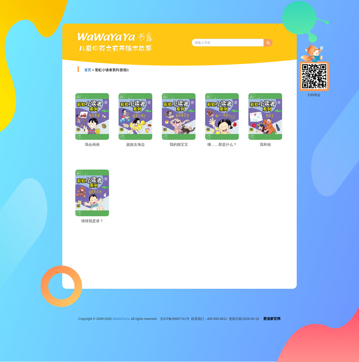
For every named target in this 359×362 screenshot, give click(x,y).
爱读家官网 (271, 319)
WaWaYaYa (120, 319)
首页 (87, 70)
